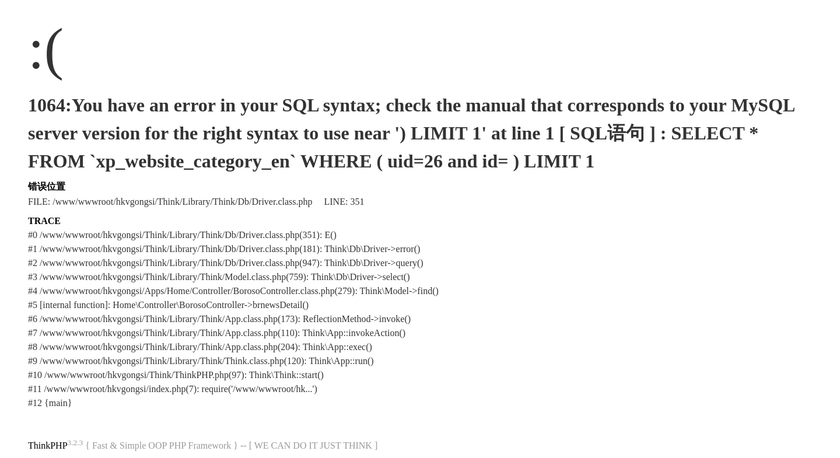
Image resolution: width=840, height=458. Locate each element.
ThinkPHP (48, 445)
